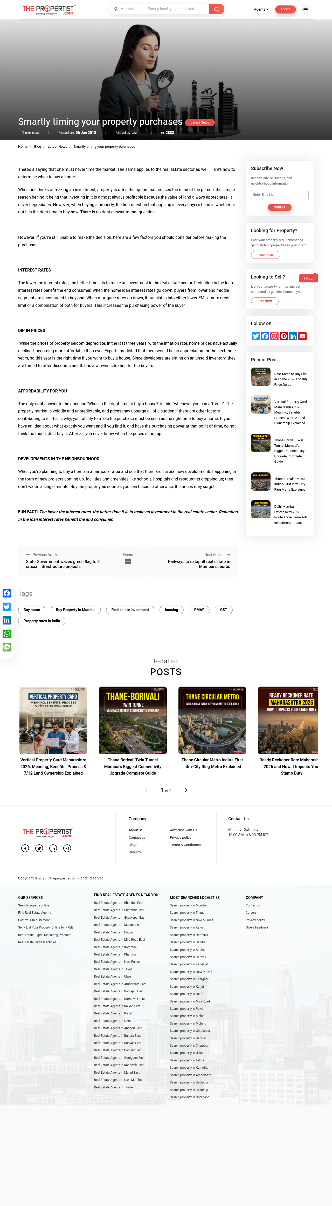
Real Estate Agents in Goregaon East (119, 1064)
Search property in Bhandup (189, 1097)
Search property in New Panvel (191, 974)
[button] (183, 788)
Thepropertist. (60, 878)
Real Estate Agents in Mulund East (118, 926)
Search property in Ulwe (186, 1059)
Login (285, 9)
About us (136, 828)
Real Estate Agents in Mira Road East (119, 941)
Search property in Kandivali (189, 967)
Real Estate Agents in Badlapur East (118, 995)
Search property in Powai (187, 1013)
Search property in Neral (186, 997)
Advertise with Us (184, 828)
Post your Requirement (34, 921)
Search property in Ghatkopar (190, 1036)
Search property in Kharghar (189, 982)
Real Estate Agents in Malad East (117, 1080)
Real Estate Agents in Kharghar (115, 956)
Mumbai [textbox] (126, 9)
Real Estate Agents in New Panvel (117, 964)
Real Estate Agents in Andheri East (118, 1033)
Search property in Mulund (188, 1028)
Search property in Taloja (187, 1067)
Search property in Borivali (188, 959)
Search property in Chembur (189, 1051)
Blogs (133, 844)
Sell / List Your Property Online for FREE (45, 928)
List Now (265, 301)
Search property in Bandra (188, 944)
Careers (135, 852)
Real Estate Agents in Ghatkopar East (120, 918)
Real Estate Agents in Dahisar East (118, 1056)
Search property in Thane (187, 913)
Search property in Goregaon (189, 1105)
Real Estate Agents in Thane (113, 1095)
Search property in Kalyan (187, 928)
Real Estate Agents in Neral (113, 1026)
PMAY (199, 608)
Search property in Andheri (188, 952)
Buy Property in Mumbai (75, 608)
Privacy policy (181, 836)
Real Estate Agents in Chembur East (119, 911)
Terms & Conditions (186, 844)
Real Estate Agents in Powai (113, 933)
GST (223, 608)
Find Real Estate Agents (34, 913)
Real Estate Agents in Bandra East (117, 1041)
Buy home (32, 608)
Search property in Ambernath (190, 1082)
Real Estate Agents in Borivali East (117, 1049)
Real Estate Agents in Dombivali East (119, 1003)
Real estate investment (130, 608)
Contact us (137, 836)
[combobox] (127, 9)
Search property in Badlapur (189, 1090)
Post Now (266, 254)
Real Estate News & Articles (37, 944)
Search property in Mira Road (190, 1005)
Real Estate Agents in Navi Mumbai (118, 1087)
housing (171, 608)
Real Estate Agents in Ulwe (112, 980)
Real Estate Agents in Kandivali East (119, 1072)
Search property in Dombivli (189, 936)
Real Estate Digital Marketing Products (44, 936)
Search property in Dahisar (188, 1044)
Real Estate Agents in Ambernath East (120, 987)
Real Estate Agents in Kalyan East (117, 1010)
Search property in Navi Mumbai (192, 921)
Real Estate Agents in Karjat (113, 1018)
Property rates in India (42, 619)
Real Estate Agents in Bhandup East (118, 903)
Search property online (33, 905)
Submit (280, 207)
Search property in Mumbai (188, 905)
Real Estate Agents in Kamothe (115, 949)
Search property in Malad (187, 1021)
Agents (260, 9)
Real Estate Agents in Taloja (113, 972)
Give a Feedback (257, 928)
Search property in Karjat (187, 990)
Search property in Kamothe (189, 1074)
